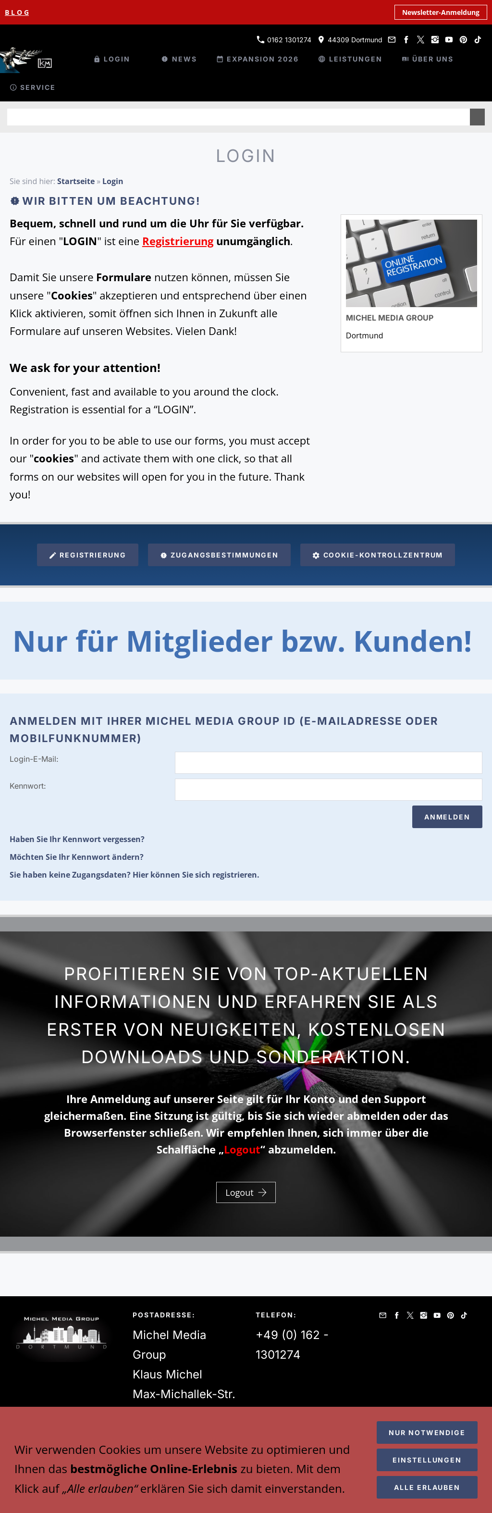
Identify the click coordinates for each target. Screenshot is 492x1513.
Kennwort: (28, 786)
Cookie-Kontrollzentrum (377, 555)
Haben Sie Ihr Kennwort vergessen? (77, 839)
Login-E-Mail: (34, 759)
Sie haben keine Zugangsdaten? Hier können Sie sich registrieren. (134, 874)
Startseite (76, 181)
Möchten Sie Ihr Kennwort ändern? (77, 857)
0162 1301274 (284, 40)
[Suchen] (238, 117)
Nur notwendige (427, 1432)
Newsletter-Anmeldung (441, 12)
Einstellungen (427, 1460)
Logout (245, 1192)
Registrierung (87, 555)
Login (112, 181)
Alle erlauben (427, 1487)
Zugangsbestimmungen (219, 555)
